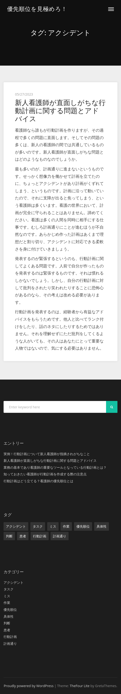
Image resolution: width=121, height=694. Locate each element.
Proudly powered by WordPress (29, 686)
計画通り (59, 536)
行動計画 (39, 536)
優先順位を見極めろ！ (37, 8)
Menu (111, 9)
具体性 (102, 526)
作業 (66, 526)
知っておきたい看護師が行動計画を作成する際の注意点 (45, 474)
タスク (38, 526)
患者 (22, 536)
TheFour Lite (79, 686)
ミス (53, 526)
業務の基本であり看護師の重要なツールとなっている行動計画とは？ (55, 467)
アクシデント (16, 526)
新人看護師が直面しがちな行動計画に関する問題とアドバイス (60, 110)
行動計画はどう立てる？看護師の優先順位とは (38, 481)
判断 (9, 536)
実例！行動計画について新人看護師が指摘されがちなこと (47, 454)
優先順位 (83, 526)
